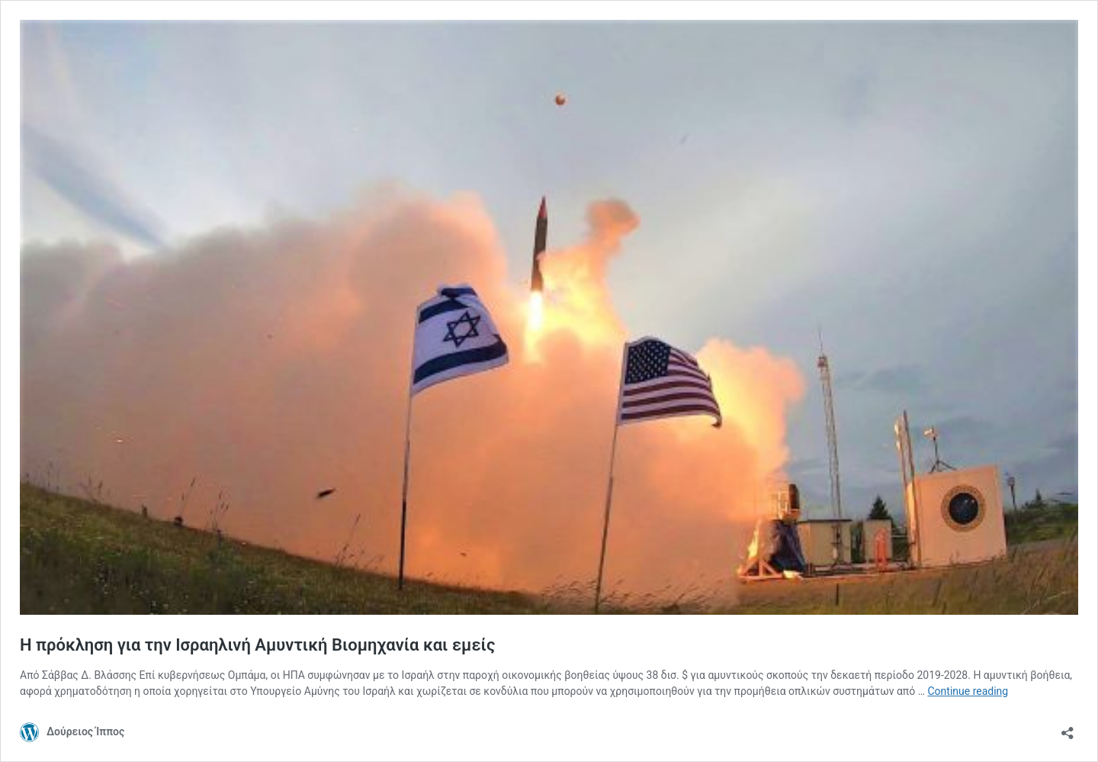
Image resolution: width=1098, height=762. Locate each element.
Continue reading (967, 691)
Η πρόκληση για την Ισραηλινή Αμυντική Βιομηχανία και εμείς (257, 644)
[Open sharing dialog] (1067, 728)
